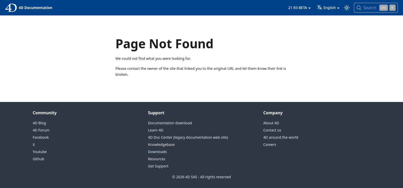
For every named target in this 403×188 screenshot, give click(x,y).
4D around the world (280, 137)
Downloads (157, 151)
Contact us (272, 130)
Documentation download (170, 122)
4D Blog (39, 122)
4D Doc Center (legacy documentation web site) (188, 137)
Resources (156, 158)
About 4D (271, 122)
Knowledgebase (161, 144)
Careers (269, 144)
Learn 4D (155, 130)
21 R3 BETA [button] (297, 7)
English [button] (326, 7)
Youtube (40, 151)
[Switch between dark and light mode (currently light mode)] (347, 8)
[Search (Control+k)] (376, 8)
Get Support (158, 166)
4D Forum (41, 130)
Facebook (41, 137)
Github (38, 158)
